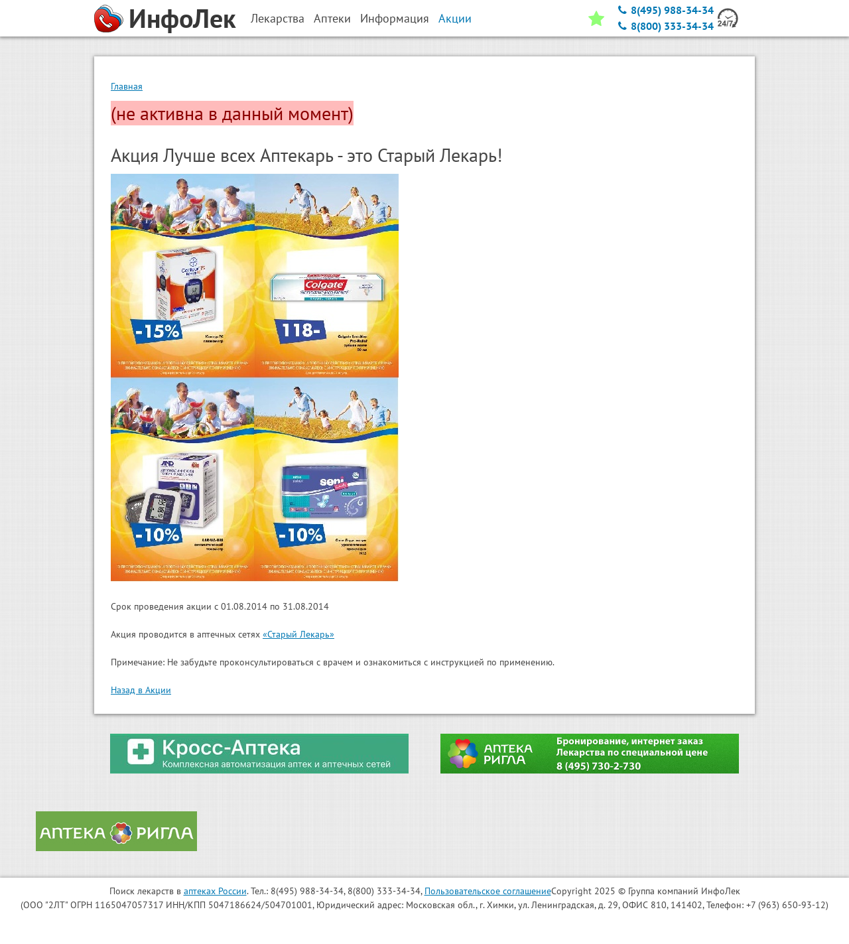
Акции (455, 18)
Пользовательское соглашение (487, 891)
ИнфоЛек (182, 18)
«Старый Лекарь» (298, 634)
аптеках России (215, 891)
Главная (127, 86)
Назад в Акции (141, 690)
